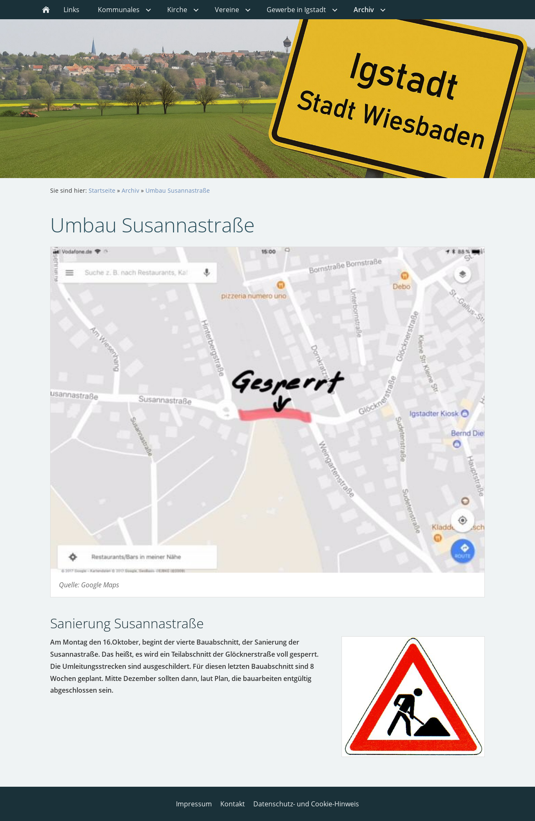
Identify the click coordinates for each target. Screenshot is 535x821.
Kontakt (232, 803)
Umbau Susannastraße (177, 190)
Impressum (194, 803)
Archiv (130, 190)
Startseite (102, 190)
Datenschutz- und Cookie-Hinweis (306, 803)
